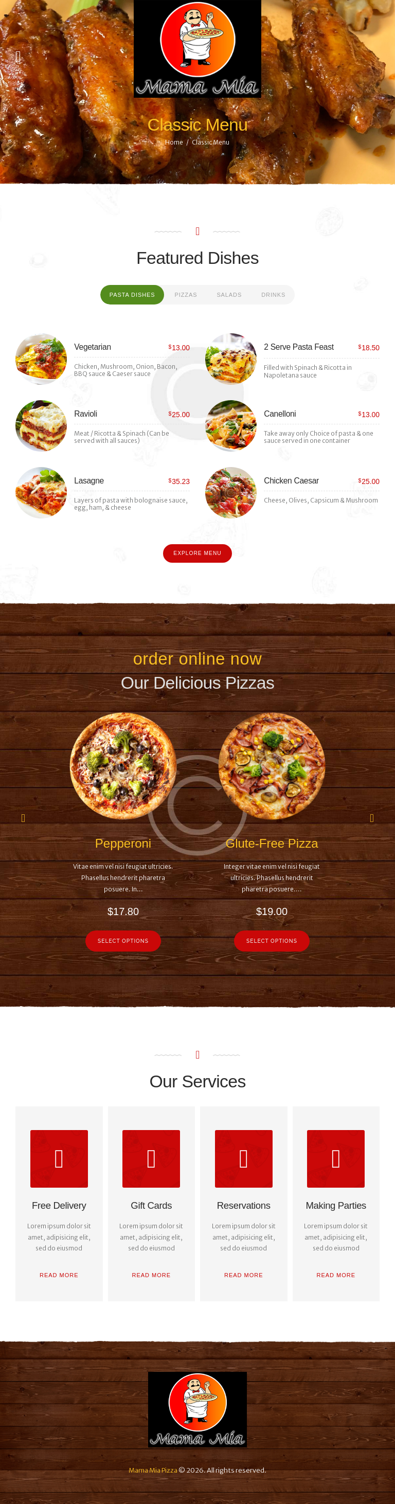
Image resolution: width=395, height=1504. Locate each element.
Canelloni (280, 413)
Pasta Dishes (132, 295)
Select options (123, 941)
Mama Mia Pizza (153, 1470)
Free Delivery (59, 1205)
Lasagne (89, 480)
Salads (229, 295)
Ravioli (85, 413)
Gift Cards (151, 1205)
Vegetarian (92, 347)
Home (174, 142)
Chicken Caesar (291, 480)
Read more (59, 1275)
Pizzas (185, 295)
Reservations (244, 1205)
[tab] (132, 295)
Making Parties (336, 1205)
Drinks (273, 295)
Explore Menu (197, 553)
